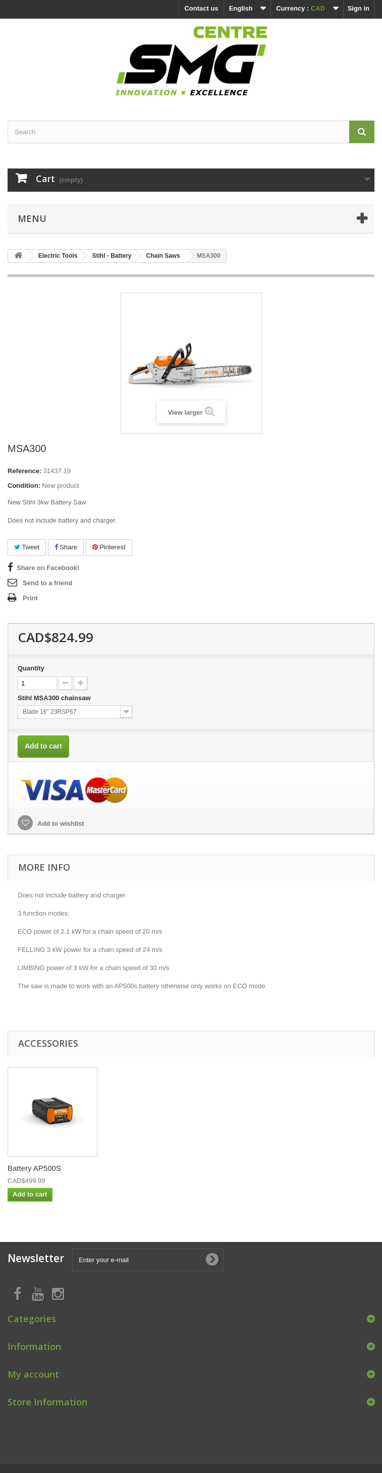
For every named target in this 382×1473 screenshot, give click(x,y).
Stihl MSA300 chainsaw (55, 698)
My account (33, 1374)
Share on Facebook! (48, 568)
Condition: (24, 485)
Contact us (201, 8)
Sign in (358, 8)
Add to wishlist (60, 823)
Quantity (31, 668)
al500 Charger (131, 1168)
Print (30, 598)
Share (65, 547)
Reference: (24, 471)
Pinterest (109, 547)
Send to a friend (47, 583)
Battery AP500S (234, 1168)
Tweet (26, 547)
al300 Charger (32, 1168)
